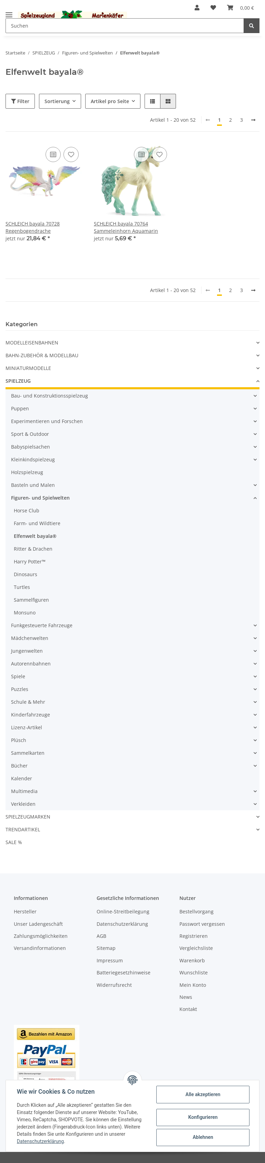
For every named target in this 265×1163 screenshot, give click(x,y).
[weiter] (253, 120)
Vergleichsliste (196, 948)
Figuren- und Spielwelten (40, 497)
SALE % (14, 842)
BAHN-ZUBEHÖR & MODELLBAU (42, 355)
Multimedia (24, 791)
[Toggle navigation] (9, 12)
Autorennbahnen (31, 663)
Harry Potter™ (30, 561)
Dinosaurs (25, 574)
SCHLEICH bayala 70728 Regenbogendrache (33, 227)
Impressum (110, 960)
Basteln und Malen (33, 485)
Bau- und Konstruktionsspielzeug (49, 395)
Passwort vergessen (202, 924)
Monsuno (25, 612)
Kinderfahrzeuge (30, 714)
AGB (101, 936)
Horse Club (26, 510)
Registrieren (193, 936)
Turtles (22, 587)
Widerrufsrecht (114, 985)
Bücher (19, 765)
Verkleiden (23, 804)
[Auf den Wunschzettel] (71, 154)
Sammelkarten (28, 753)
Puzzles (19, 689)
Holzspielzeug (27, 472)
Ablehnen (203, 1137)
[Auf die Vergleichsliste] (53, 154)
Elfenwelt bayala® (35, 536)
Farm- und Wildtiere (37, 523)
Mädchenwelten (29, 638)
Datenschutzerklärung (122, 924)
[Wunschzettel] (213, 7)
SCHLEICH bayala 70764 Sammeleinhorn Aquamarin (126, 227)
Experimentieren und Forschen (47, 421)
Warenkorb (192, 960)
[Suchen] (125, 25)
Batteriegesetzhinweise (123, 972)
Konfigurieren (202, 1117)
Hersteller (25, 911)
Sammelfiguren (31, 599)
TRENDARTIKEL (23, 829)
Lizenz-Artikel (26, 727)
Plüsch (18, 740)
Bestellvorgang (196, 911)
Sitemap (106, 948)
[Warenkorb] (240, 7)
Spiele (18, 676)
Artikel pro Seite (110, 101)
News (185, 997)
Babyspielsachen (30, 446)
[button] (197, 7)
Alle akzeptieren (202, 1094)
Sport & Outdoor (30, 434)
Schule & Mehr (28, 702)
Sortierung (57, 101)
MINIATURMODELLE (28, 368)
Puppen (20, 408)
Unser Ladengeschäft (38, 924)
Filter (20, 101)
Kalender (21, 778)
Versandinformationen (40, 948)
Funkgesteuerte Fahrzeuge (41, 625)
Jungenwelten (27, 651)
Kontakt (188, 1009)
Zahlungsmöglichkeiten (41, 936)
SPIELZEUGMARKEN (28, 816)
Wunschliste (193, 972)
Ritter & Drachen (33, 548)
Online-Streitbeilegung (123, 911)
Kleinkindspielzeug (33, 459)
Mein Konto (192, 985)
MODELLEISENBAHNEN (32, 342)
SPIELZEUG (18, 381)
